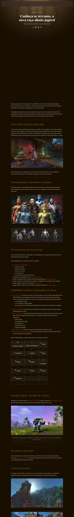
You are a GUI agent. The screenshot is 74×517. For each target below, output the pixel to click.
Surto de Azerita (17, 227)
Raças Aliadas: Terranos (56, 332)
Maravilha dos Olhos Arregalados (21, 263)
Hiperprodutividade (18, 241)
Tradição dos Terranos (22, 390)
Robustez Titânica (17, 261)
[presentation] (5, 3)
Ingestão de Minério (18, 245)
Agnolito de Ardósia (34, 332)
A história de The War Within (20, 197)
